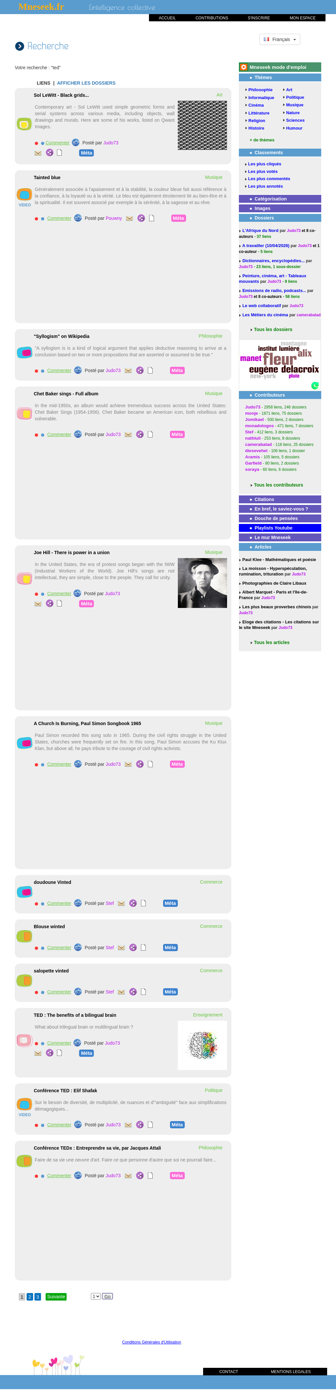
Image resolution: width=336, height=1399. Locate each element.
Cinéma (256, 105)
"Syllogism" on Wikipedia (62, 336)
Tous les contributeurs (278, 485)
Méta (86, 153)
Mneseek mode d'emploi (278, 67)
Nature (293, 112)
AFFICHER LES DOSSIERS (86, 83)
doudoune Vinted (52, 882)
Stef (110, 903)
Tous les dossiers (273, 329)
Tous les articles (272, 642)
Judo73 (110, 142)
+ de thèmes (262, 139)
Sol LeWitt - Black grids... (61, 95)
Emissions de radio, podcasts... (274, 290)
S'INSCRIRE (259, 18)
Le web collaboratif (261, 305)
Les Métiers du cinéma (265, 314)
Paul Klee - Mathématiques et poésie (278, 559)
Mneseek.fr (41, 6)
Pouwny (114, 218)
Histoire (256, 128)
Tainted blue (47, 177)
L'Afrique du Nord (261, 230)
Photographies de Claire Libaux (273, 583)
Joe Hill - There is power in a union (72, 552)
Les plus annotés (265, 186)
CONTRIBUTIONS (212, 18)
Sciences (295, 120)
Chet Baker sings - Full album (66, 393)
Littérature (258, 113)
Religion (256, 120)
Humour (294, 128)
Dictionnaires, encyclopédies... (274, 260)
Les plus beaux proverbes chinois (276, 606)
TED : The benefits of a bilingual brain (75, 1015)
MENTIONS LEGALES (291, 1371)
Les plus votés (263, 171)
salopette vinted (51, 970)
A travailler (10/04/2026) (266, 245)
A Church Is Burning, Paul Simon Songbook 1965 (87, 723)
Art (289, 89)
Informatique (261, 97)
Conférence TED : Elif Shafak (65, 1090)
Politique (295, 97)
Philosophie (260, 89)
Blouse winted (49, 926)
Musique (295, 104)
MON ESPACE (303, 18)
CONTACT (229, 1371)
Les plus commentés (269, 178)
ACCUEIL (167, 18)
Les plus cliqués (264, 163)
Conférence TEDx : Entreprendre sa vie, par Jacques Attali (97, 1148)
